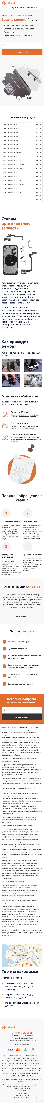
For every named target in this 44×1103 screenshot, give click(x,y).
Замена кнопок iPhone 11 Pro (12, 160)
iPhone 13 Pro (6, 1066)
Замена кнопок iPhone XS (11, 148)
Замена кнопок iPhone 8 (10, 132)
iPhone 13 (38, 1063)
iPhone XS (16, 1058)
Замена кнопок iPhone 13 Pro (12, 192)
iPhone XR (9, 1058)
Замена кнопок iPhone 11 (10, 156)
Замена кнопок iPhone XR (11, 144)
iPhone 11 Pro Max (17, 1061)
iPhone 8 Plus (29, 1056)
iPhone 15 (27, 1068)
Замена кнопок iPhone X (10, 140)
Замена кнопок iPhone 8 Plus (11, 136)
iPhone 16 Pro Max (19, 1073)
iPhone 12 (38, 1061)
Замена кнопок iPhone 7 (10, 124)
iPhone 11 (34, 1058)
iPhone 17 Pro (11, 1076)
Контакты (5, 1079)
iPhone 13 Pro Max (18, 1066)
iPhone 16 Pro (7, 1073)
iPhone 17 (37, 1073)
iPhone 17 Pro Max (23, 1076)
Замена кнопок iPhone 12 (10, 172)
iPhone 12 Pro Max (28, 1063)
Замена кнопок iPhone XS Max (12, 152)
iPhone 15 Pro (6, 1071)
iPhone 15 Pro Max (18, 1071)
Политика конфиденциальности (30, 1079)
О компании (14, 1079)
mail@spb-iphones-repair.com (22, 1038)
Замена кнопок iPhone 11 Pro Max (13, 164)
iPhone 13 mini (29, 1066)
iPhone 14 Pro (6, 1068)
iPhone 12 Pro (16, 1063)
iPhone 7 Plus (13, 1056)
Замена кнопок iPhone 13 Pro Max (13, 196)
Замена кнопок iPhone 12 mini (12, 176)
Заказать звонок (22, 717)
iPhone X (37, 1056)
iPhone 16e (29, 1073)
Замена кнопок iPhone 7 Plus (11, 128)
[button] (22, 642)
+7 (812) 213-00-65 (17, 8)
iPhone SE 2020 (29, 1061)
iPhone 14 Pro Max (18, 1068)
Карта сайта (22, 1082)
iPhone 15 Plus (36, 1068)
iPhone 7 (5, 1056)
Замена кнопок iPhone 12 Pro (12, 180)
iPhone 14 (38, 1066)
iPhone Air (33, 1076)
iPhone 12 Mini (6, 1063)
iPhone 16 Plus (36, 1071)
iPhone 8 (21, 1056)
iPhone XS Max (25, 1058)
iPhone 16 (27, 1071)
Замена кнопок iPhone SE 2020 (12, 168)
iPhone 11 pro (6, 1061)
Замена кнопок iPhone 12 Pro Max (13, 184)
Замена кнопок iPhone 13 (10, 188)
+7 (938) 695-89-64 (31, 8)
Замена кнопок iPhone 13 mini (12, 200)
